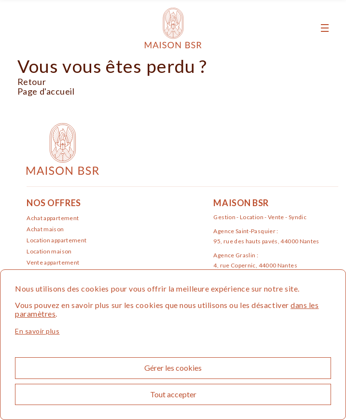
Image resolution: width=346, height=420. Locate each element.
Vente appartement (53, 262)
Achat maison (45, 229)
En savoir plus (37, 331)
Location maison (49, 251)
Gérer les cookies (173, 367)
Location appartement (56, 240)
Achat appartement (53, 218)
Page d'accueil (46, 91)
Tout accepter (173, 394)
